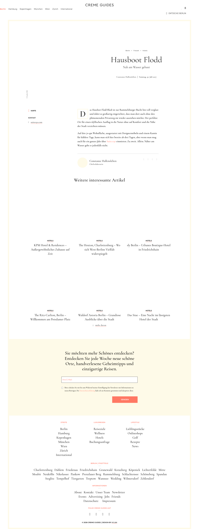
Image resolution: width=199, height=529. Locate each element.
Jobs (107, 496)
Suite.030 (111, 141)
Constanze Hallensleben (126, 77)
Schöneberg (147, 474)
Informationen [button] (99, 486)
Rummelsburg (111, 474)
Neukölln (48, 474)
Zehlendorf (147, 478)
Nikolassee (62, 474)
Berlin (16, 13)
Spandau (161, 474)
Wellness (99, 433)
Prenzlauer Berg (91, 474)
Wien (60, 13)
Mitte (162, 470)
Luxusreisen (32, 8)
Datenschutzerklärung (87, 391)
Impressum (109, 501)
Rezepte (135, 442)
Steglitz (49, 478)
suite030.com (36, 122)
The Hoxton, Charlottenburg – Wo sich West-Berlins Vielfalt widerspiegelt (99, 249)
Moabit (36, 474)
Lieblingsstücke (135, 429)
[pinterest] (102, 515)
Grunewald (105, 470)
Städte (17, 8)
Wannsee (103, 478)
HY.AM (114, 522)
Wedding (116, 478)
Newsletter (118, 492)
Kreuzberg (120, 470)
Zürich (68, 13)
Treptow (91, 478)
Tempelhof (62, 478)
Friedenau (72, 470)
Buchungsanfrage (99, 442)
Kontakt (89, 492)
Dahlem (59, 470)
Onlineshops (135, 433)
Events (82, 496)
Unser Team (103, 492)
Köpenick (134, 470)
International (79, 13)
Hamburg (25, 13)
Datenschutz (91, 501)
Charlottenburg (43, 470)
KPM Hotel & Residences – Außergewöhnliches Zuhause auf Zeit (50, 249)
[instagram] (96, 515)
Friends (116, 496)
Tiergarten (77, 478)
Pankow (75, 474)
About (78, 492)
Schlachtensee (130, 474)
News (135, 446)
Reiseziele (99, 429)
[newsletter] (109, 515)
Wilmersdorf (130, 478)
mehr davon (100, 325)
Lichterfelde (149, 470)
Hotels (99, 437)
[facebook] (89, 515)
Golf (135, 437)
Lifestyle (49, 8)
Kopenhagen (38, 13)
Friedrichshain (88, 470)
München (51, 13)
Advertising (95, 496)
